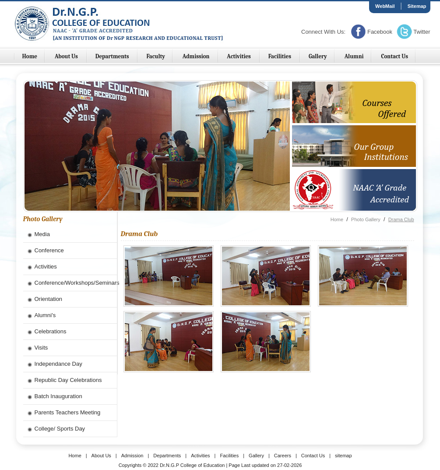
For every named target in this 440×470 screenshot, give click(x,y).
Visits (41, 347)
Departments (112, 56)
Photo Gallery (365, 219)
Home (30, 56)
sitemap (343, 455)
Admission (197, 56)
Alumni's (45, 315)
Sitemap (417, 6)
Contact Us (394, 56)
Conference (49, 250)
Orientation (49, 299)
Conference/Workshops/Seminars (76, 282)
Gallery (318, 56)
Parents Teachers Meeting (68, 412)
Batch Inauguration (58, 396)
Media (42, 234)
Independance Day (58, 363)
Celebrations (51, 331)
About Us (67, 56)
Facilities (280, 56)
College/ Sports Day (60, 428)
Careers (282, 455)
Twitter (421, 31)
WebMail (384, 6)
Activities (239, 56)
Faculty (155, 56)
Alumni (354, 56)
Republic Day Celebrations (68, 380)
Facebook (379, 31)
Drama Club (401, 219)
